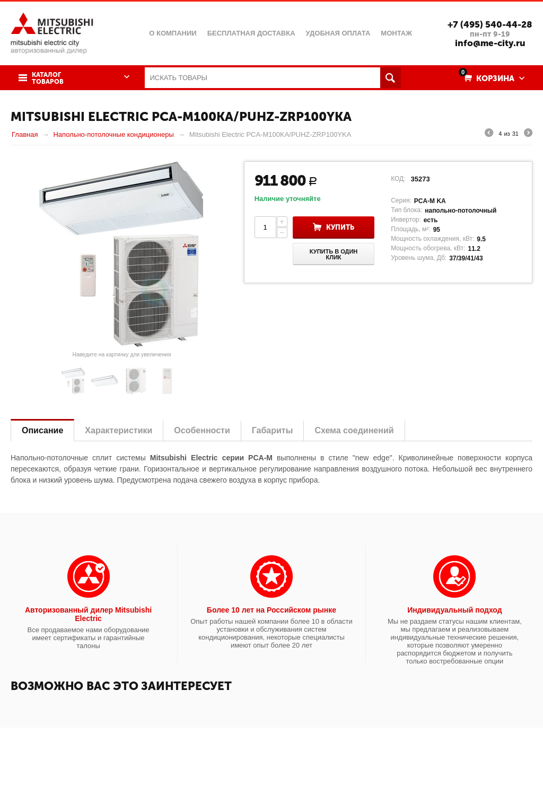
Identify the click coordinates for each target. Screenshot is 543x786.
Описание (42, 430)
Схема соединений (353, 430)
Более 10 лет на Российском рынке (271, 610)
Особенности (202, 430)
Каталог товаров (48, 78)
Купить (340, 227)
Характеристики (118, 430)
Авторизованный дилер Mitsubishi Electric (88, 614)
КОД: (398, 178)
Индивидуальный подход (454, 610)
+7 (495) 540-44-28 (490, 24)
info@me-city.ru (490, 43)
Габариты (272, 430)
